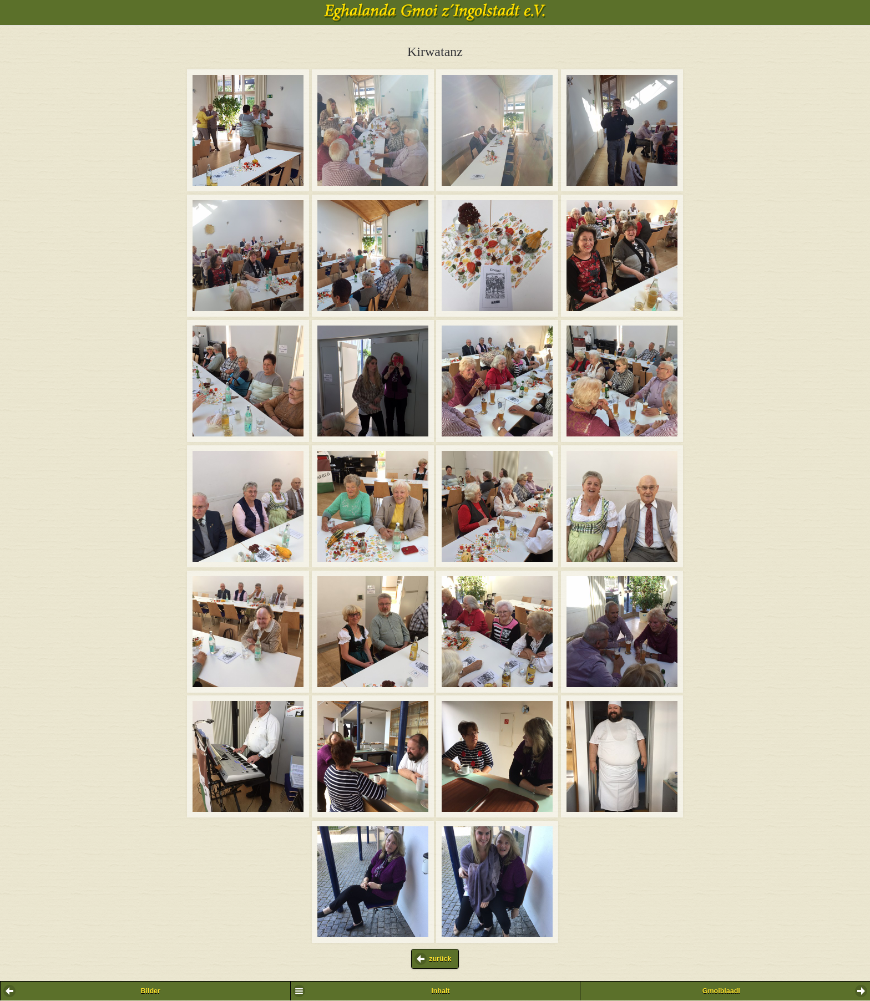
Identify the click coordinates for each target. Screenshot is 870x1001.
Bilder (150, 991)
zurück (440, 959)
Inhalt (440, 991)
